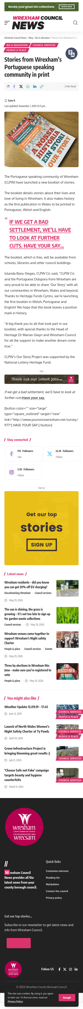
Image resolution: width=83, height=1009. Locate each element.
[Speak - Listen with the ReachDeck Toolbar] (71, 53)
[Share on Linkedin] (35, 86)
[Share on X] (21, 86)
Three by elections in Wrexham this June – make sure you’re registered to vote (27, 670)
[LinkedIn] (76, 981)
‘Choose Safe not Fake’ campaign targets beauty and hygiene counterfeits (26, 775)
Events (48, 649)
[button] (67, 997)
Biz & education (17, 45)
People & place (16, 50)
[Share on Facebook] (14, 86)
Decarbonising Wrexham (17, 593)
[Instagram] (22, 472)
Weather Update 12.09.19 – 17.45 (26, 707)
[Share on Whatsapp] (28, 86)
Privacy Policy (15, 1001)
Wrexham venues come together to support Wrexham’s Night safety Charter (26, 638)
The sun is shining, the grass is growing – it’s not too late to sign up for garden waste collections (27, 613)
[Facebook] (22, 453)
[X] (60, 453)
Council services (44, 45)
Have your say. (33, 398)
